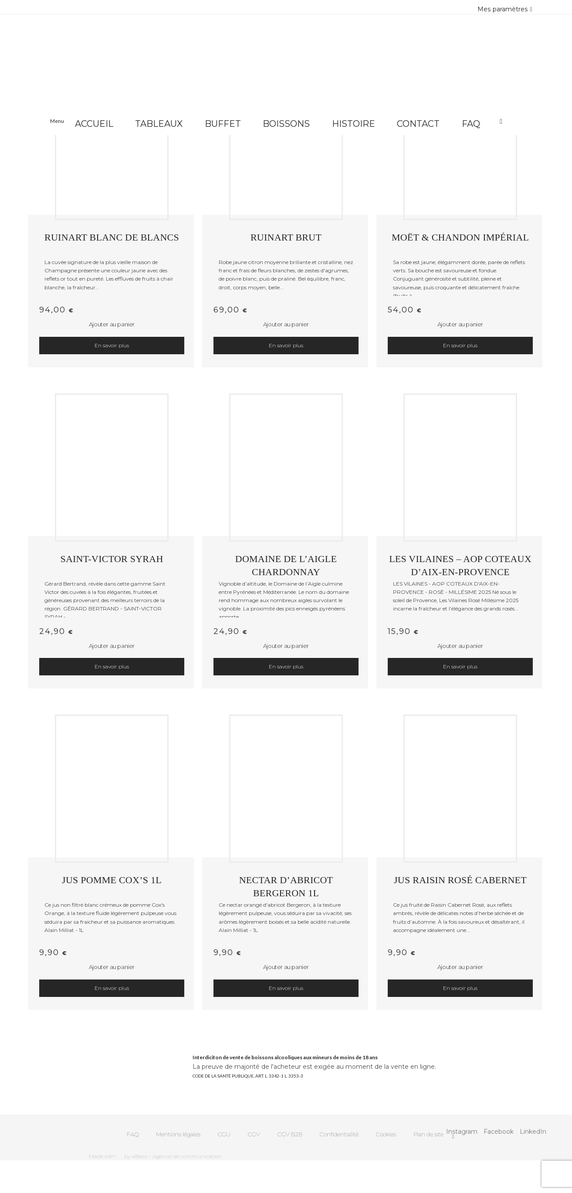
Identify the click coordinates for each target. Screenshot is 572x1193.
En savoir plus (112, 345)
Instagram (461, 1131)
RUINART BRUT (286, 237)
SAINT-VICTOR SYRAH (111, 558)
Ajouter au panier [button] (112, 324)
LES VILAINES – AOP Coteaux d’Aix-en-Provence (460, 564)
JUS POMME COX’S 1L (112, 879)
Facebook (499, 1131)
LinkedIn (533, 1131)
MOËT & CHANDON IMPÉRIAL (460, 237)
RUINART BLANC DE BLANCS (111, 237)
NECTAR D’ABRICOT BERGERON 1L (286, 885)
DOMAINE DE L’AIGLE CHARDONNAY (286, 564)
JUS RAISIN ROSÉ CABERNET (460, 879)
